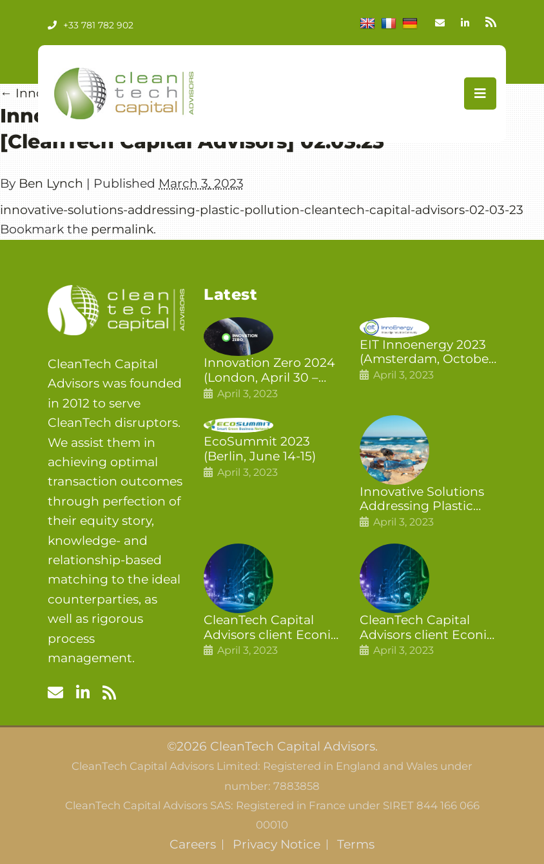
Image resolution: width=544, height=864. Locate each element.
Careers (193, 844)
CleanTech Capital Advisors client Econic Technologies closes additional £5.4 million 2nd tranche (272, 628)
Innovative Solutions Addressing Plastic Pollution (422, 500)
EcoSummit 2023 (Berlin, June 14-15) (260, 449)
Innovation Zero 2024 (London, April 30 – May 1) (269, 371)
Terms (355, 844)
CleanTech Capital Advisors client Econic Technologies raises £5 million (427, 628)
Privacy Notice (276, 844)
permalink (122, 229)
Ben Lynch (51, 183)
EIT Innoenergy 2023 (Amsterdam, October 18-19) (427, 353)
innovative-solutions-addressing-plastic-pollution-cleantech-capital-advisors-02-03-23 (261, 209)
